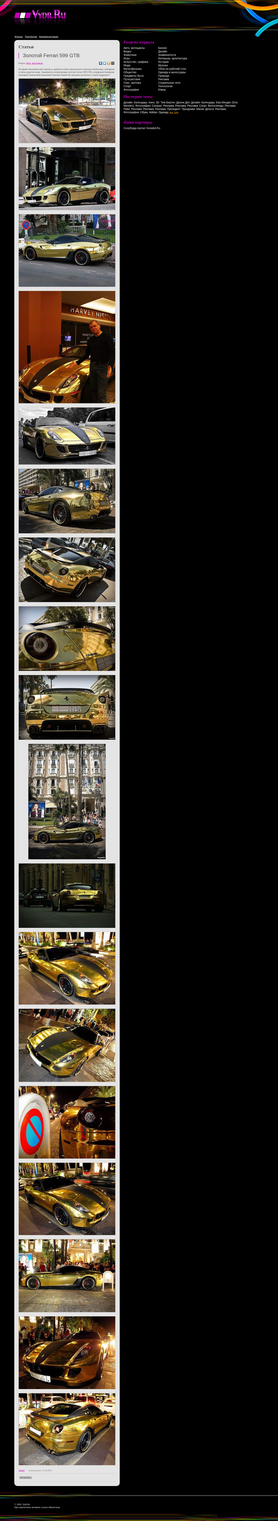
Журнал (18, 36)
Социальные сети (169, 82)
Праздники (188, 109)
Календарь (140, 102)
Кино (152, 102)
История (163, 61)
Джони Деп (183, 102)
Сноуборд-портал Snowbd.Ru (142, 128)
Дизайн (162, 51)
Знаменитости (167, 54)
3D (157, 102)
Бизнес (162, 47)
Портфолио (31, 36)
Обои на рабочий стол (172, 68)
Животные (130, 54)
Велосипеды (216, 105)
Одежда (163, 112)
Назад (22, 1470)
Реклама (163, 79)
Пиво (127, 109)
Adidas (153, 112)
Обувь (144, 112)
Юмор (162, 89)
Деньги (209, 109)
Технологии (165, 86)
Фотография (131, 89)
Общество (130, 72)
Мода (127, 65)
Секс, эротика (132, 82)
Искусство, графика (136, 61)
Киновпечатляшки (48, 36)
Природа (163, 75)
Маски (200, 109)
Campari (157, 105)
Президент (174, 109)
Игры (127, 58)
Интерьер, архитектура (172, 58)
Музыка (163, 65)
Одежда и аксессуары (172, 72)
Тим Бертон (167, 102)
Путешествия (132, 79)
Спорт (127, 86)
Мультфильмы (133, 68)
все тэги (174, 112)
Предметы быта (133, 75)
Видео (127, 51)
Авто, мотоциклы (34, 63)
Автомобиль (25, 1478)
